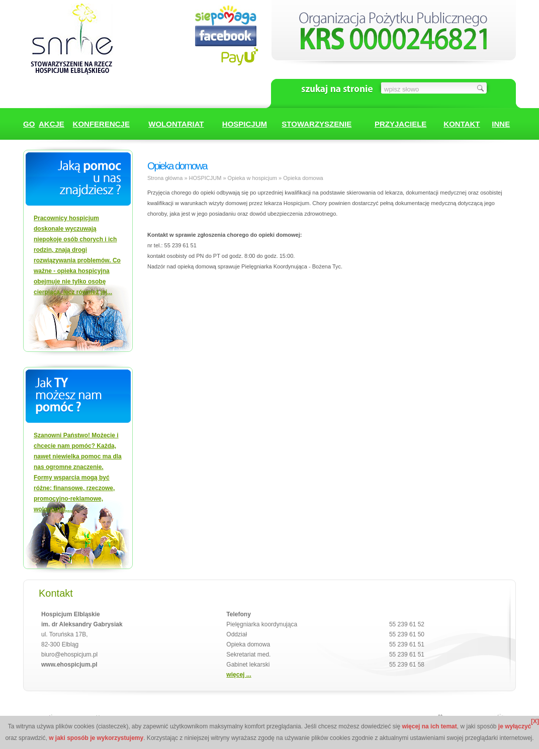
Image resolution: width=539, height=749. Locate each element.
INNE (501, 124)
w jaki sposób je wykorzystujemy (96, 737)
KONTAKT (461, 124)
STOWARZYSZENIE (316, 124)
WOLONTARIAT (176, 124)
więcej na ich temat (429, 726)
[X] (535, 721)
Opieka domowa (303, 178)
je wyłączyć (514, 726)
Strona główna (165, 178)
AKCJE (51, 124)
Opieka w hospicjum (252, 178)
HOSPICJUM (244, 124)
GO (29, 124)
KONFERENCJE (101, 124)
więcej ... (238, 674)
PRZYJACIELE (400, 124)
